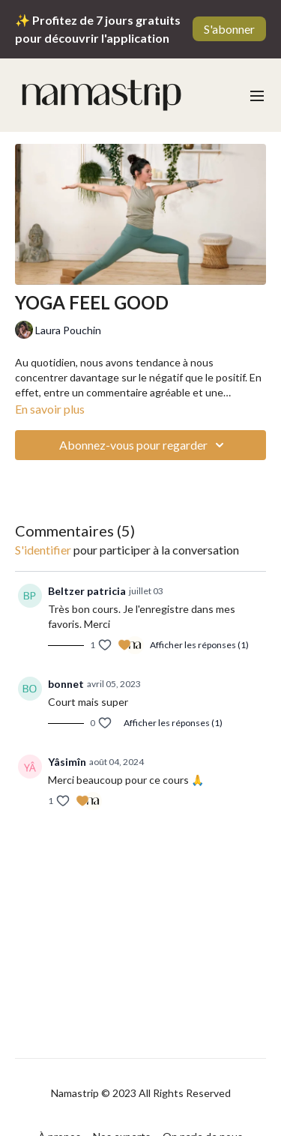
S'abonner (229, 29)
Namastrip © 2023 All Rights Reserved (141, 1093)
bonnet (66, 683)
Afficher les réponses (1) (199, 644)
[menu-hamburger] (257, 95)
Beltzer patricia (87, 590)
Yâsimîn (67, 761)
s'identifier (43, 550)
